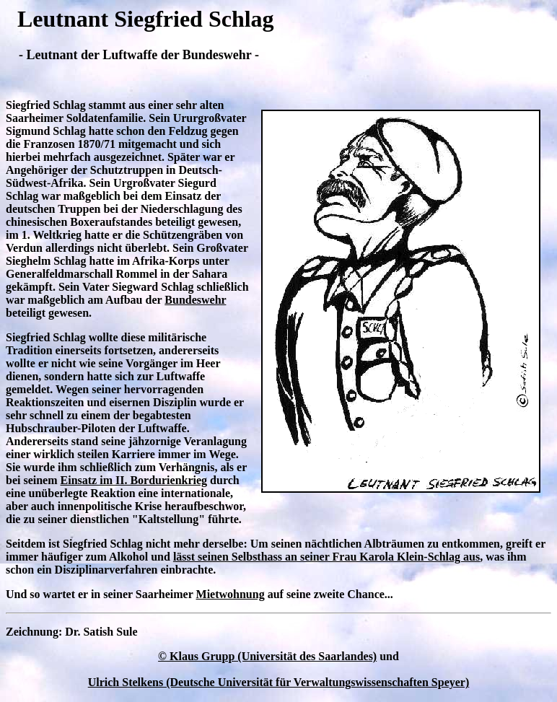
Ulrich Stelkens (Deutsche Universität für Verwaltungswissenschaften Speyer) (279, 682)
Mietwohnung (230, 594)
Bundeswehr (195, 300)
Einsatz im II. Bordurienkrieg (134, 480)
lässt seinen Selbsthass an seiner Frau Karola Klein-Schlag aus (326, 556)
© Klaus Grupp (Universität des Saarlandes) (267, 656)
